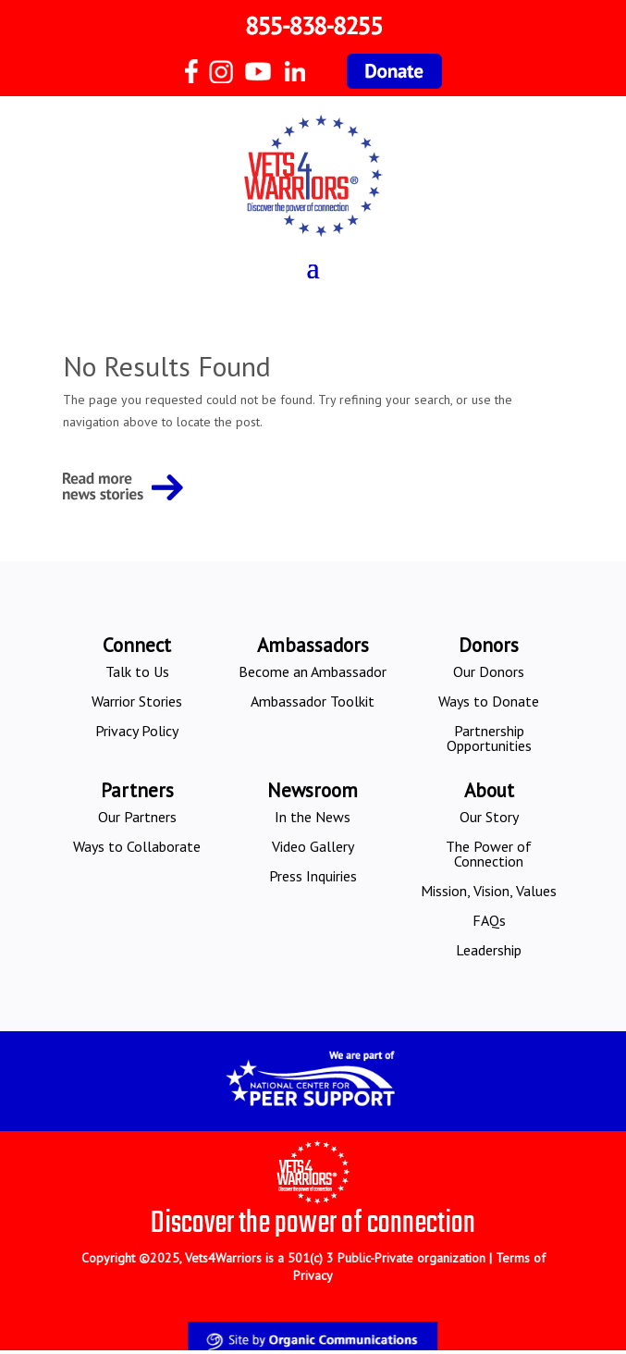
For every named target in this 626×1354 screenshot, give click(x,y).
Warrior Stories (137, 701)
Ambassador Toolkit (312, 701)
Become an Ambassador (313, 671)
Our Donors (488, 671)
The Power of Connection (489, 853)
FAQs (489, 920)
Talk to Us (137, 671)
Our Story (489, 816)
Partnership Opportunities (489, 738)
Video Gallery (313, 846)
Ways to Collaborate (137, 846)
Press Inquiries (313, 876)
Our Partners (137, 816)
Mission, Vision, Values (489, 890)
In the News (312, 816)
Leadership (489, 950)
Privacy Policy (136, 730)
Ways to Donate (488, 701)
